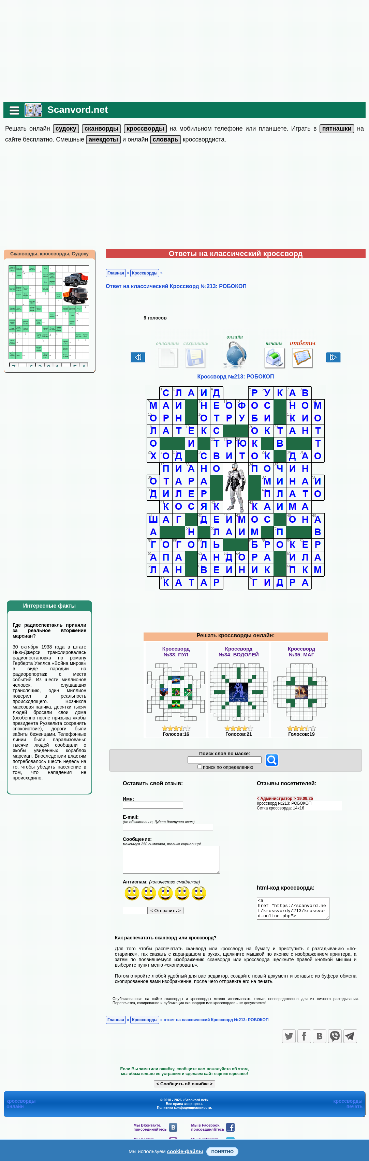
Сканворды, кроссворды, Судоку (49, 253)
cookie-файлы (185, 1151)
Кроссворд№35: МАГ (301, 651)
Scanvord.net (77, 109)
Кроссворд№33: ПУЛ (176, 651)
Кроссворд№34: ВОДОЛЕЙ (239, 651)
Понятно (222, 1151)
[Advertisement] (184, 51)
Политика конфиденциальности (184, 1112)
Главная (115, 273)
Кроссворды (145, 273)
